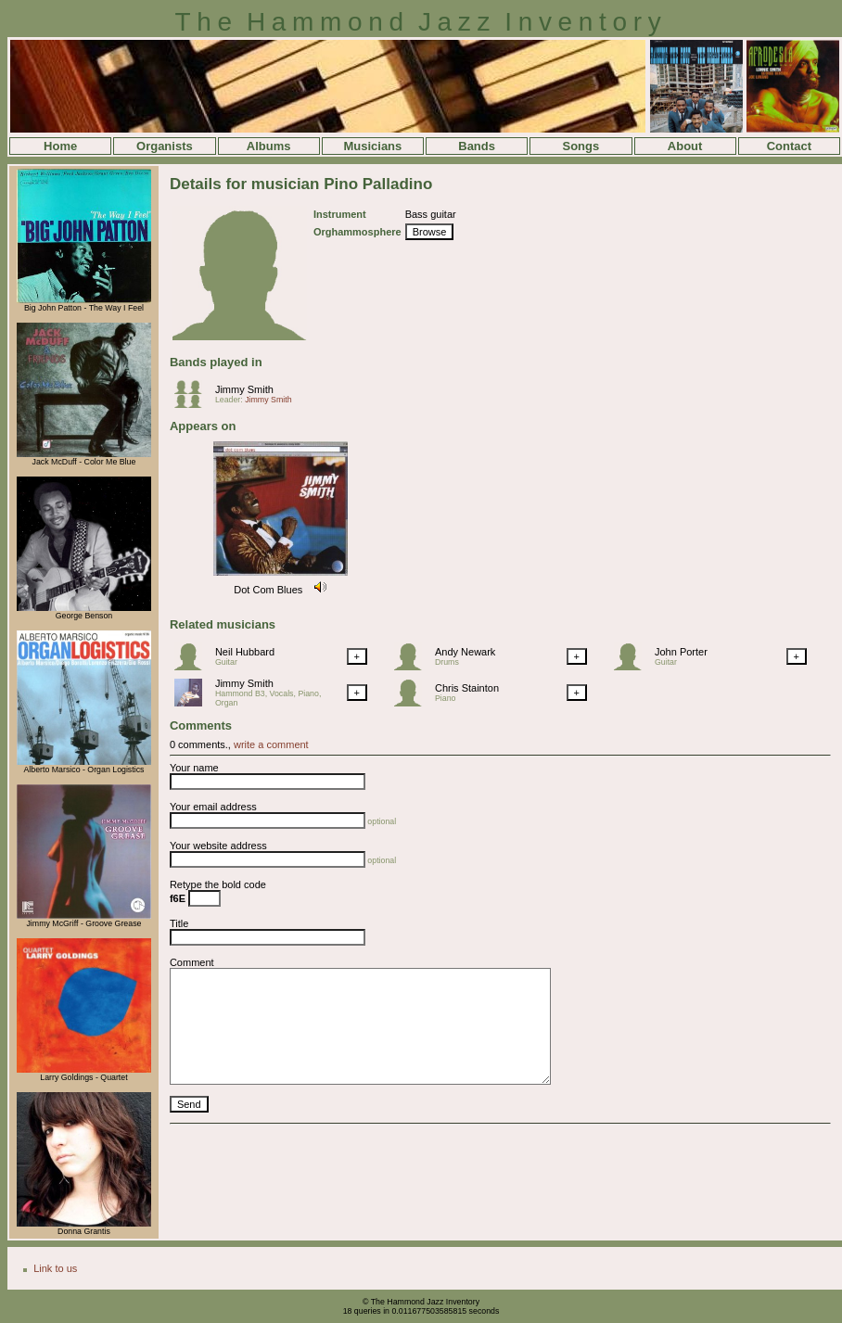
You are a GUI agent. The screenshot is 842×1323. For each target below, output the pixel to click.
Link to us (55, 1268)
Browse (430, 231)
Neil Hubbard (244, 651)
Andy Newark (465, 651)
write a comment (271, 744)
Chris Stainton (467, 687)
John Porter (681, 651)
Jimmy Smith (244, 389)
